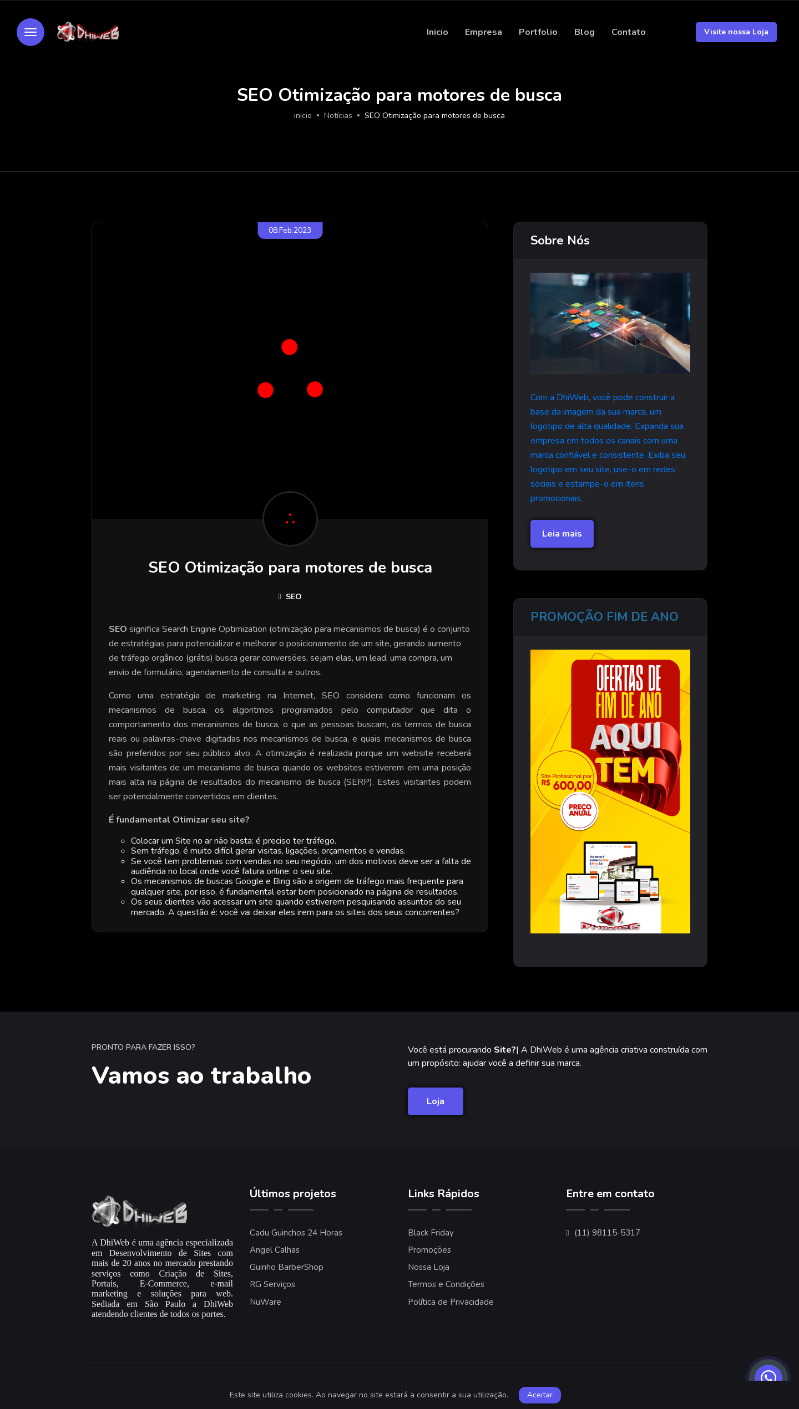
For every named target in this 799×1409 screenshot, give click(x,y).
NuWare (265, 1302)
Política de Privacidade (451, 1302)
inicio (303, 115)
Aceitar (540, 1395)
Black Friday (431, 1232)
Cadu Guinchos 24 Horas (296, 1232)
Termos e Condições (446, 1284)
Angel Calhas (275, 1249)
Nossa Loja (428, 1267)
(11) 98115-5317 (607, 1232)
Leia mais (562, 534)
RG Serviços (272, 1284)
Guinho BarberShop (286, 1267)
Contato (628, 32)
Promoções (429, 1249)
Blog (584, 32)
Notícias (338, 115)
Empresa (483, 32)
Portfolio (538, 32)
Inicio (437, 32)
